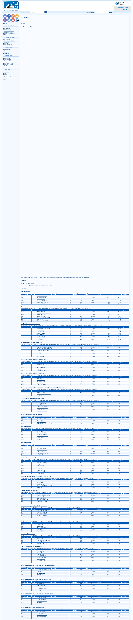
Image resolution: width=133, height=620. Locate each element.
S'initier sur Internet (8, 32)
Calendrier (6, 42)
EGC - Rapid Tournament (28, 534)
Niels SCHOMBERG (42, 448)
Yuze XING (39, 420)
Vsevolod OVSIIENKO (42, 436)
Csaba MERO (40, 339)
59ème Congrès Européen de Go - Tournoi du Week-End (36, 579)
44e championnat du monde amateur (30, 324)
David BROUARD (41, 613)
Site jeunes (6, 65)
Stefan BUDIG (40, 574)
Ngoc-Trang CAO (41, 573)
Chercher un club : (25, 12)
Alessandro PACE (41, 364)
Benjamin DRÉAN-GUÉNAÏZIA (44, 423)
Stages (5, 52)
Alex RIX (39, 353)
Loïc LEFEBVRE (41, 451)
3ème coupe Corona (26, 426)
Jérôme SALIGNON (42, 601)
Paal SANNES (40, 583)
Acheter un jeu (7, 29)
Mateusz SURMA (41, 299)
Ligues (5, 74)
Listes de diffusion (8, 64)
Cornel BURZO (40, 437)
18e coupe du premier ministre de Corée (31, 342)
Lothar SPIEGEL (41, 380)
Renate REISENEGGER (42, 408)
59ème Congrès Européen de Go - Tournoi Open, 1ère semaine (37, 593)
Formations (6, 50)
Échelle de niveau (8, 44)
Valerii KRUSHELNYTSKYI (44, 313)
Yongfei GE (39, 319)
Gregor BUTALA (41, 333)
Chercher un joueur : (90, 12)
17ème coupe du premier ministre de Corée (32, 398)
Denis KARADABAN (42, 615)
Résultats (6, 43)
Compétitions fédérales (9, 40)
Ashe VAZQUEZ (41, 585)
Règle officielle (7, 39)
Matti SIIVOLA (40, 552)
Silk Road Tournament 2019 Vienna (30, 458)
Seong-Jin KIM (40, 439)
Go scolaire (6, 53)
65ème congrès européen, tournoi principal (32, 373)
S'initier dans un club (9, 30)
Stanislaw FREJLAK (42, 462)
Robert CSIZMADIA (42, 411)
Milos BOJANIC (41, 482)
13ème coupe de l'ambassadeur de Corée (31, 414)
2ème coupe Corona (26, 442)
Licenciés (6, 72)
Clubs (5, 73)
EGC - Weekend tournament (28, 520)
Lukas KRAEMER (41, 384)
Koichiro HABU (41, 336)
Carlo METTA (40, 530)
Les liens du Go (7, 76)
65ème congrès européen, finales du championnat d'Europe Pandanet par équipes (42, 387)
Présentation (7, 49)
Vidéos (5, 34)
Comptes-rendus (8, 62)
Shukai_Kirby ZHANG (42, 302)
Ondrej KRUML (41, 395)
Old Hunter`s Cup (25, 291)
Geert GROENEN (41, 454)
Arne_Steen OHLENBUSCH (43, 540)
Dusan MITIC (40, 334)
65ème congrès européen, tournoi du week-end (33, 359)
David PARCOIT (41, 611)
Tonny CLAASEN (41, 422)
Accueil (6, 23)
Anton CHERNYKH (42, 434)
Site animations (7, 67)
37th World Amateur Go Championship (31, 546)
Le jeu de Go (7, 28)
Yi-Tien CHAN (40, 496)
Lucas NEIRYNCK (41, 370)
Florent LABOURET (42, 406)
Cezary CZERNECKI (42, 295)
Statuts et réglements (9, 60)
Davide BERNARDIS (42, 450)
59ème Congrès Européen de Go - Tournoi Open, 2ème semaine (38, 565)
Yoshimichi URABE (41, 597)
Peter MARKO (40, 481)
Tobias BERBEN (41, 576)
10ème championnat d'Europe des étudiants (32, 607)
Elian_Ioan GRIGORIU (42, 300)
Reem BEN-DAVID (41, 418)
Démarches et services (9, 63)
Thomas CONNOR (41, 527)
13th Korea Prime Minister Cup (29, 490)
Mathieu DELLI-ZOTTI (42, 453)
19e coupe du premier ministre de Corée (31, 307)
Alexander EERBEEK (42, 432)
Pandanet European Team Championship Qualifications (36, 476)
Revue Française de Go (9, 33)
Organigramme (7, 59)
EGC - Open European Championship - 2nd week (34, 506)
